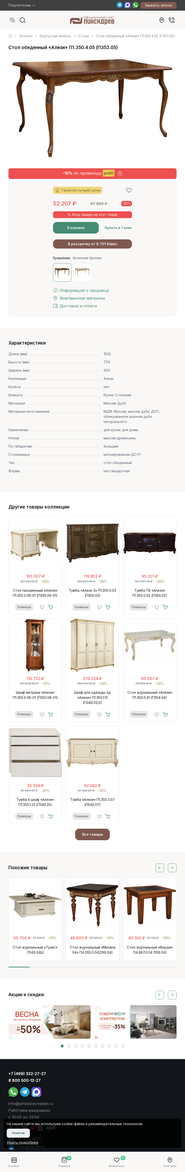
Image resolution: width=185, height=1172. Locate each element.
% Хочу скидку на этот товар (92, 215)
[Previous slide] (159, 867)
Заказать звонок (158, 5)
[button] (62, 1046)
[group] (49, 1022)
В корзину (76, 228)
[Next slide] (172, 867)
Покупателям (19, 5)
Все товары (92, 834)
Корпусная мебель (55, 36)
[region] (92, 33)
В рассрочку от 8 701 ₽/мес (92, 244)
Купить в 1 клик (118, 228)
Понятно (18, 1133)
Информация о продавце (81, 290)
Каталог (26, 36)
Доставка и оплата (75, 305)
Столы (83, 36)
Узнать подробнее (22, 1142)
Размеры (24, 607)
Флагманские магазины (79, 298)
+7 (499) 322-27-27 (27, 1073)
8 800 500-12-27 (24, 1080)
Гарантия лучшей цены (77, 190)
